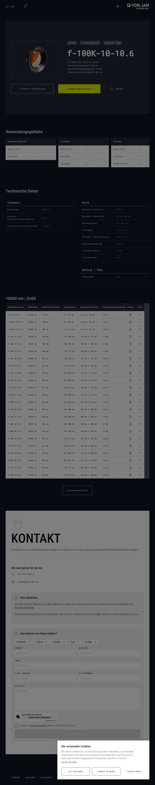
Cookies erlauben (106, 771)
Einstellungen (134, 771)
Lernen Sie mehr (69, 762)
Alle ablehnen (75, 771)
